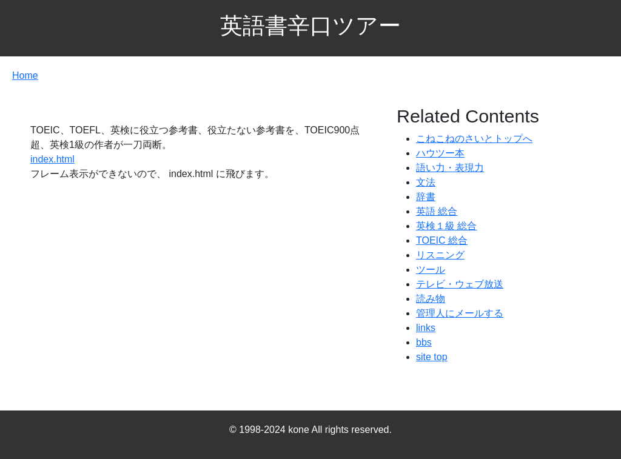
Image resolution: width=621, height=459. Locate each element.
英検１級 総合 (446, 226)
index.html (52, 159)
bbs (424, 342)
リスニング (440, 255)
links (425, 328)
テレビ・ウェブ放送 (459, 284)
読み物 (430, 298)
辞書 (425, 197)
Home (25, 75)
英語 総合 (436, 211)
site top (432, 357)
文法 (425, 182)
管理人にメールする (459, 313)
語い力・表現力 (450, 167)
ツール (430, 269)
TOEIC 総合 (442, 240)
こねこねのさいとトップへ (474, 138)
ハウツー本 (440, 153)
